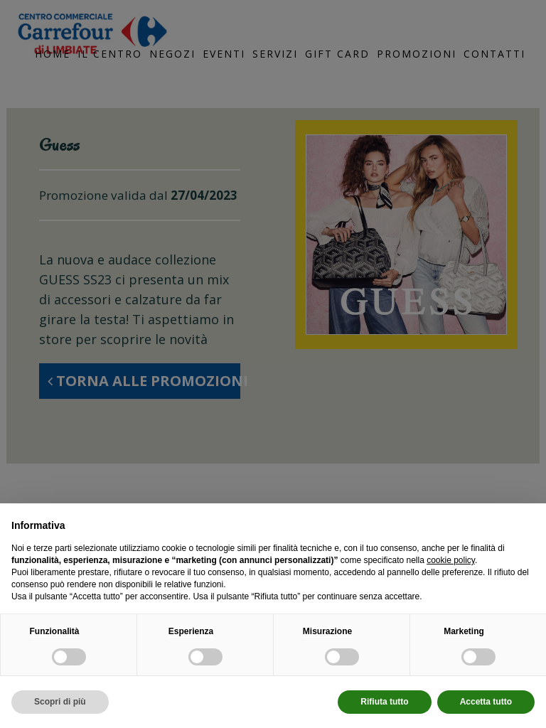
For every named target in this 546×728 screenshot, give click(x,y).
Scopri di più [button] (60, 702)
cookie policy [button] (451, 560)
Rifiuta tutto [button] (384, 702)
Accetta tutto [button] (486, 702)
